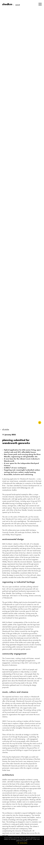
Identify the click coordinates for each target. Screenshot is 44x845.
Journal (17, 4)
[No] (42, 838)
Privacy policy (23, 842)
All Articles (5, 429)
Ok (18, 842)
